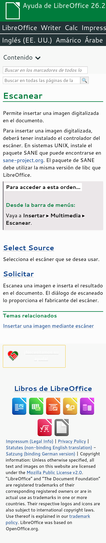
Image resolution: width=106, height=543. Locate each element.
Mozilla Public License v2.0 (54, 472)
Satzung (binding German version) (40, 454)
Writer (50, 27)
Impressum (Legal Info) (29, 441)
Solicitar (18, 274)
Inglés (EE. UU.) (27, 40)
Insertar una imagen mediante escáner (48, 325)
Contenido (18, 57)
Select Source (28, 247)
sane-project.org (23, 160)
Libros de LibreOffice (53, 388)
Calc (71, 27)
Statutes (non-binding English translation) (49, 447)
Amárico (68, 40)
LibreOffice (19, 27)
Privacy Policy (72, 441)
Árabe (94, 40)
